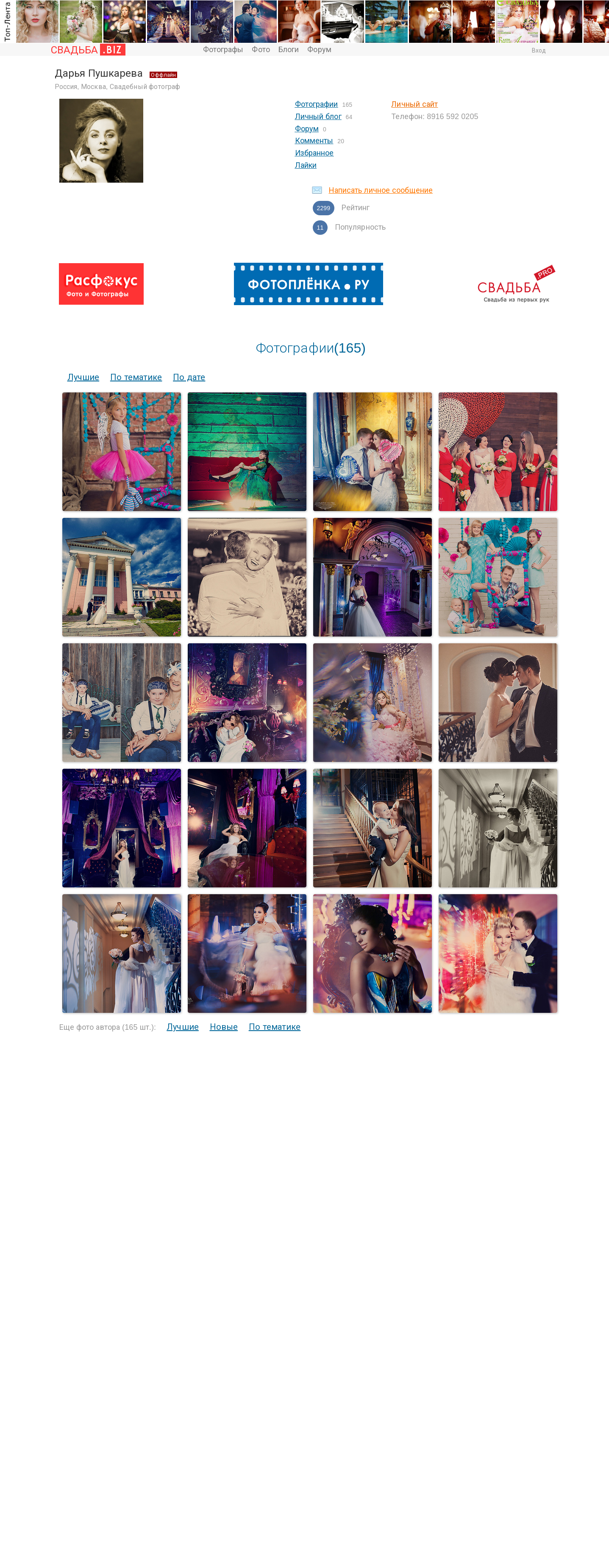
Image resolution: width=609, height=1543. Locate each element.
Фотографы (223, 49)
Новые (224, 1026)
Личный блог (318, 116)
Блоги (288, 49)
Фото (261, 49)
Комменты (314, 140)
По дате (189, 377)
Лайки (306, 165)
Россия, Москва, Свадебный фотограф (118, 86)
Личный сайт (414, 104)
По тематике (136, 377)
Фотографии (316, 104)
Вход (539, 50)
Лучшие (83, 377)
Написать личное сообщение (381, 190)
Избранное (314, 153)
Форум (319, 49)
